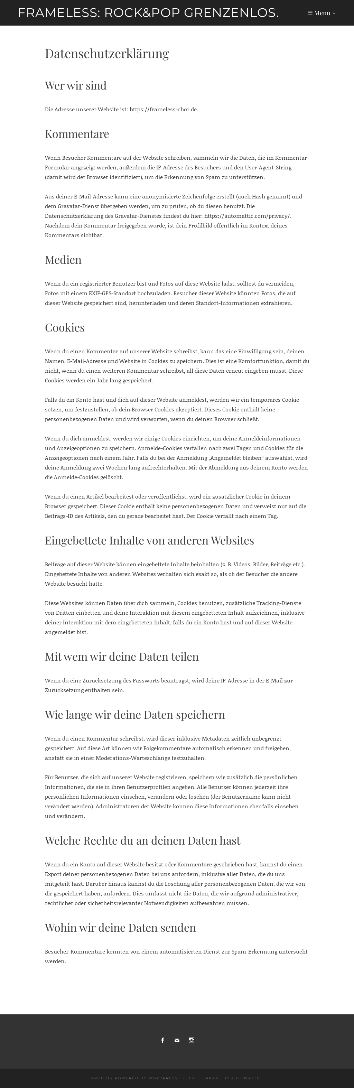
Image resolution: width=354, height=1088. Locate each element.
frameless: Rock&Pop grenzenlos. (148, 12)
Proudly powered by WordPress (134, 1078)
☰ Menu (318, 13)
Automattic (246, 1078)
